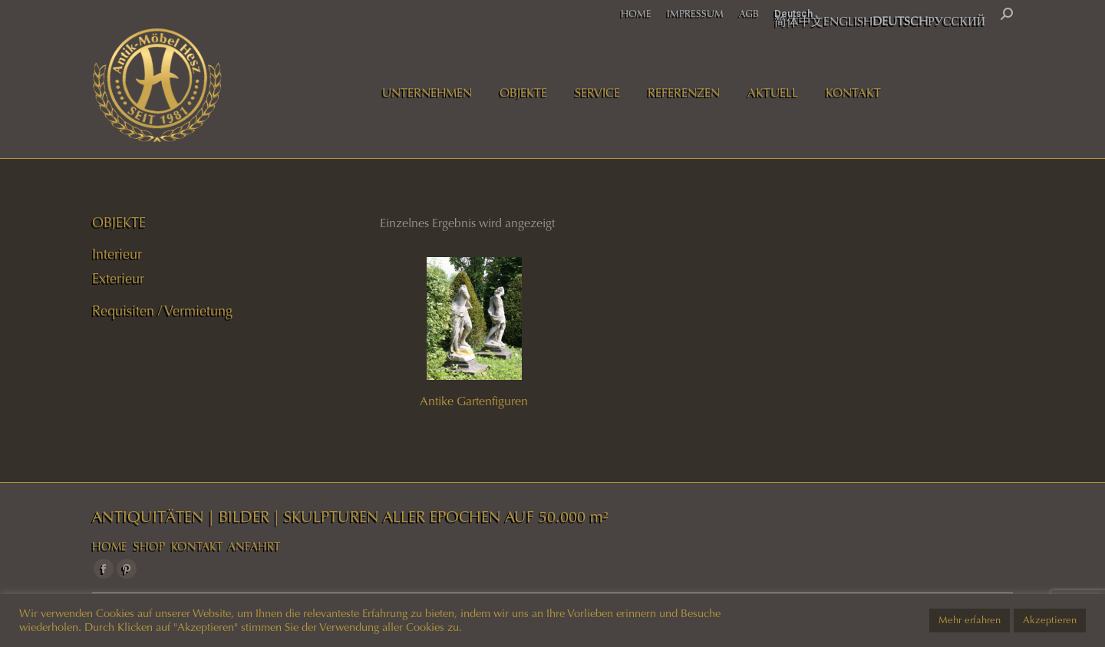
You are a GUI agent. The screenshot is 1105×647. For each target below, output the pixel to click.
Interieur (117, 254)
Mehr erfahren (969, 620)
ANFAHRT (254, 546)
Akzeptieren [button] (1050, 620)
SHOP (149, 546)
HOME (109, 546)
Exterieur (118, 278)
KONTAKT (197, 546)
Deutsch (793, 13)
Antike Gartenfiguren (474, 401)
